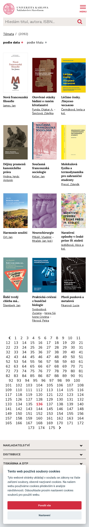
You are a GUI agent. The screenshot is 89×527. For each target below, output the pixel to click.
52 (8, 361)
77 (48, 371)
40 (73, 352)
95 (35, 380)
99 (68, 380)
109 (8, 390)
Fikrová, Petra (40, 320)
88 (56, 375)
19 (65, 342)
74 (24, 371)
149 (8, 413)
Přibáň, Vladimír (42, 237)
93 (19, 380)
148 (80, 409)
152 (39, 413)
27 (48, 347)
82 (8, 375)
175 (52, 427)
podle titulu (37, 42)
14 (24, 342)
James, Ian (9, 105)
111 (29, 390)
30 (73, 347)
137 (49, 404)
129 (49, 399)
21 (81, 342)
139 (70, 404)
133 (8, 404)
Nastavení (44, 515)
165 (8, 423)
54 (24, 361)
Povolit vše (44, 505)
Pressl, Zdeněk (70, 184)
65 (32, 366)
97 (51, 380)
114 (60, 390)
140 (80, 404)
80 (73, 371)
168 (39, 423)
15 (32, 342)
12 (8, 342)
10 (70, 338)
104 (39, 385)
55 (32, 361)
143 (29, 409)
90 (73, 375)
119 (29, 394)
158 (19, 418)
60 (73, 361)
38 (56, 352)
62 (8, 366)
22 (8, 347)
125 (8, 399)
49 (65, 357)
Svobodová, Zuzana (39, 311)
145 (49, 409)
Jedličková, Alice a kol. (72, 247)
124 (80, 394)
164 (80, 418)
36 (40, 352)
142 (19, 409)
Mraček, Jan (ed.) (42, 241)
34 (24, 352)
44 (24, 357)
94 (27, 380)
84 (24, 375)
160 (39, 418)
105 (49, 385)
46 (40, 357)
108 (80, 385)
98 (59, 380)
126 (19, 399)
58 (56, 361)
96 (43, 380)
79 (65, 371)
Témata (8, 34)
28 (56, 347)
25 (32, 347)
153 (49, 413)
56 (40, 361)
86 (40, 375)
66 (40, 366)
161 (49, 418)
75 (32, 371)
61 (81, 361)
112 (39, 390)
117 (8, 394)
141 (8, 409)
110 (19, 390)
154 (60, 413)
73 (16, 371)
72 (8, 371)
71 (81, 366)
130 (60, 399)
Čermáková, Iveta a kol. (73, 111)
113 (49, 390)
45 (32, 357)
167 (29, 423)
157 (8, 418)
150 (19, 413)
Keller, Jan (38, 176)
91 (81, 375)
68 (56, 366)
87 (48, 375)
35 (32, 352)
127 (29, 399)
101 (8, 385)
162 (60, 418)
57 (48, 361)
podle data (13, 42)
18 (56, 342)
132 (80, 399)
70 (73, 366)
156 (80, 413)
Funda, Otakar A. (42, 109)
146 (60, 409)
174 (41, 427)
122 (60, 394)
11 (78, 338)
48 (56, 357)
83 (16, 375)
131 (70, 399)
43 (16, 357)
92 (11, 380)
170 (60, 423)
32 (8, 352)
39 (65, 352)
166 (19, 423)
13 (16, 342)
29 (65, 347)
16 (40, 342)
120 (39, 394)
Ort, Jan (8, 237)
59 (65, 361)
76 (40, 371)
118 (19, 394)
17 (48, 342)
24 (24, 347)
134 (19, 404)
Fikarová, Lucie (70, 305)
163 (70, 418)
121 (49, 394)
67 (48, 366)
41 (81, 352)
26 (40, 347)
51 (81, 357)
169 (49, 423)
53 (16, 361)
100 (77, 380)
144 (39, 409)
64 (24, 366)
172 (80, 423)
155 (70, 413)
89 (65, 375)
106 (60, 385)
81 (81, 371)
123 (70, 394)
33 (16, 352)
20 (73, 342)
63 (16, 366)
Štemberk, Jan (11, 305)
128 (39, 399)
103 (29, 385)
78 (56, 371)
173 (31, 427)
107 (70, 385)
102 (19, 385)
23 (16, 347)
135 (29, 404)
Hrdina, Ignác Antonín (11, 178)
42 (8, 357)
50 (73, 357)
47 (48, 357)
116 (80, 390)
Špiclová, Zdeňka (43, 113)
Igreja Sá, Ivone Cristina (44, 315)
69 (65, 366)
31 (81, 347)
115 (70, 390)
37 (48, 352)
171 (70, 423)
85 (32, 375)
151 (29, 413)
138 (60, 404)
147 (70, 409)
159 (29, 418)
